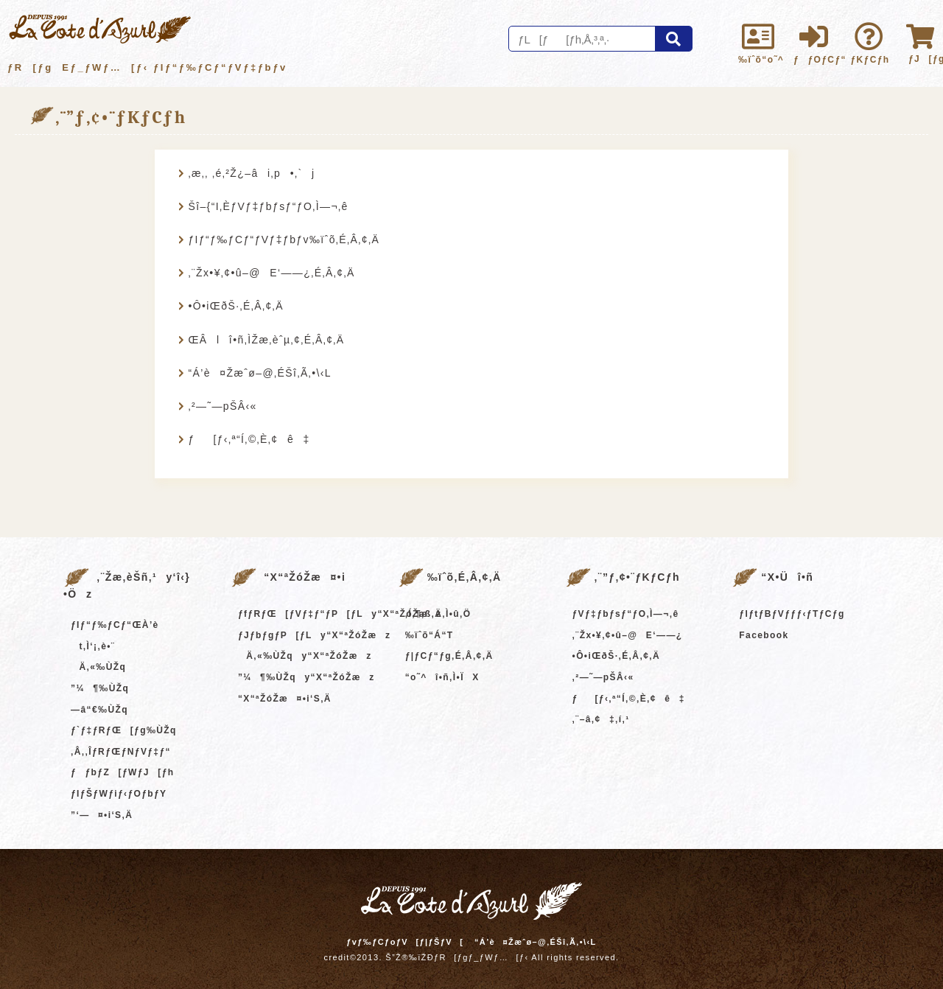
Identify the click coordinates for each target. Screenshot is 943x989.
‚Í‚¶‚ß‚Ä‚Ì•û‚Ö (438, 614)
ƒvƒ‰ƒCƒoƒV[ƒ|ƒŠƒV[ (404, 941)
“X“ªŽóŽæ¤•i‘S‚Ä (285, 698)
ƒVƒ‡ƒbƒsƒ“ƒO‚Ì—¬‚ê (625, 614)
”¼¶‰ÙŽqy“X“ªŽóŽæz (306, 677)
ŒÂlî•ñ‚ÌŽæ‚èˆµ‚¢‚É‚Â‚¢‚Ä (266, 340)
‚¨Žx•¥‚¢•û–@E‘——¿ (627, 635)
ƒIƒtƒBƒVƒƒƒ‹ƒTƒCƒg (791, 614)
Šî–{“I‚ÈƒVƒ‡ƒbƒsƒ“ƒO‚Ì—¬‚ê (268, 206)
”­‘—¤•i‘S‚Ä (102, 815)
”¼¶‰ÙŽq (100, 688)
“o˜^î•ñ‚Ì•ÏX (442, 677)
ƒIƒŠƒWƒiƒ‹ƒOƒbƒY (118, 794)
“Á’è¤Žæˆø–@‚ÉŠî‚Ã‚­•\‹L (260, 373)
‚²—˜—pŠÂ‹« (222, 406)
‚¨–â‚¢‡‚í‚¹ (601, 719)
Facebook (763, 635)
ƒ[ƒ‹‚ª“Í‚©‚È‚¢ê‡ (248, 439)
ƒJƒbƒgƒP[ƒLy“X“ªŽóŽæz (314, 635)
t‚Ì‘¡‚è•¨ (93, 646)
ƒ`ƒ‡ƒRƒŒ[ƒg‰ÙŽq (124, 730)
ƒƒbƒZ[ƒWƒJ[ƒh (122, 772)
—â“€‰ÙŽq (99, 710)
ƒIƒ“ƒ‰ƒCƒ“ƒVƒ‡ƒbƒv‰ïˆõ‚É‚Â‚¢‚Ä (283, 239)
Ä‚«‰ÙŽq (98, 667)
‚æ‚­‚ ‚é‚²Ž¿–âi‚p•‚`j (251, 173)
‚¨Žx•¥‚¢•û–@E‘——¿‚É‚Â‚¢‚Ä (271, 273)
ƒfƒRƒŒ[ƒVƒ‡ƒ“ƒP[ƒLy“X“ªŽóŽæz (340, 614)
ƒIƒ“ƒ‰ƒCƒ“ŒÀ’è (115, 625)
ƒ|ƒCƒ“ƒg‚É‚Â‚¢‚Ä (449, 656)
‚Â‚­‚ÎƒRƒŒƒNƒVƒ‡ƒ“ (121, 752)
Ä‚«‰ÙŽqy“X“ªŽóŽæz (305, 656)
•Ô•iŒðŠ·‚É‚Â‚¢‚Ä (235, 306)
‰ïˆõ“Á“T (429, 635)
